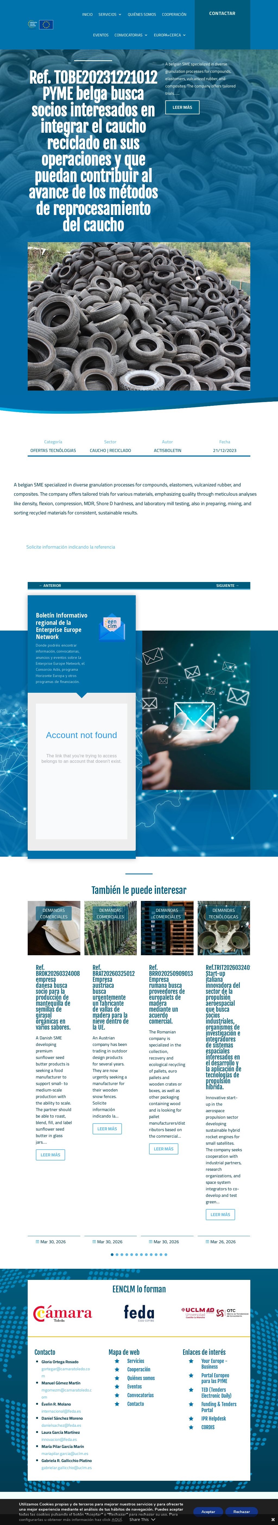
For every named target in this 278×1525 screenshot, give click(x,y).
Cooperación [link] (174, 14)
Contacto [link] (135, 1409)
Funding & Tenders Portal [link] (218, 1413)
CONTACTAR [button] (222, 13)
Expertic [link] (102, 1510)
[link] (50, 591)
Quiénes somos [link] (142, 14)
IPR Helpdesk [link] (213, 1424)
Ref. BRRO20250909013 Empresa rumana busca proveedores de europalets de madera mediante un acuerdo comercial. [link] (171, 1000)
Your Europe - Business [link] (214, 1369)
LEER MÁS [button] (182, 113)
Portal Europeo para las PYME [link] (215, 1384)
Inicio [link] (87, 14)
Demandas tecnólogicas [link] (223, 919)
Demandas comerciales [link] (54, 919)
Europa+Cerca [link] (167, 35)
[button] (112, 1260)
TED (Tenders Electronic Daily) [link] (216, 1398)
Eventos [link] (101, 35)
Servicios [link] (107, 14)
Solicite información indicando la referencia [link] (70, 552)
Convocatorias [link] (129, 35)
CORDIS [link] (207, 1433)
